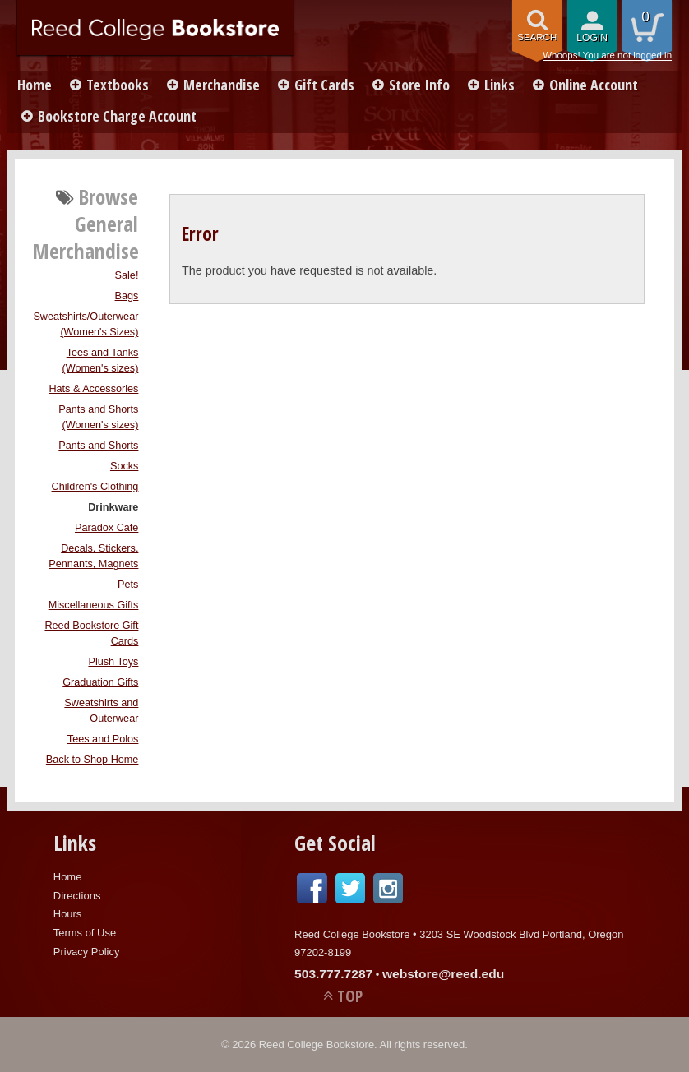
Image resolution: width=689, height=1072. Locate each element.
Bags (127, 296)
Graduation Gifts (100, 682)
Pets (128, 584)
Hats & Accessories (93, 389)
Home (34, 85)
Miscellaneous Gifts (94, 605)
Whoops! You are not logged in (607, 55)
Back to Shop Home (92, 759)
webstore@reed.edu (443, 974)
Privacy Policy (86, 951)
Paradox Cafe (106, 528)
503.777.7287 (333, 974)
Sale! (127, 275)
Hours (67, 914)
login (592, 38)
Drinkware (113, 507)
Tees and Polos (103, 739)
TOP (350, 996)
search (537, 37)
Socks (124, 466)
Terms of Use (84, 932)
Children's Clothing (95, 486)
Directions (77, 895)
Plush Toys (113, 662)
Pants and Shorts (98, 445)
